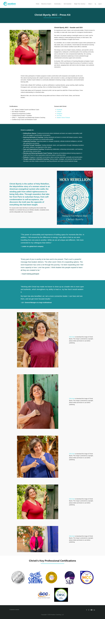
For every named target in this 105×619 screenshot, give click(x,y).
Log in (100, 4)
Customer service (14, 609)
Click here (72, 337)
